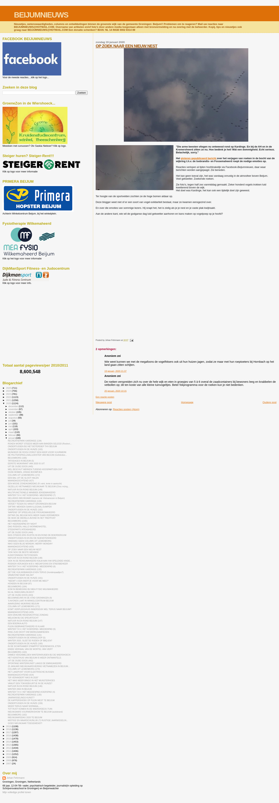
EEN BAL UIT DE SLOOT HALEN (23, 478)
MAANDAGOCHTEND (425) (21, 612)
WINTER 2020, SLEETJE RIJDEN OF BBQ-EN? (30, 640)
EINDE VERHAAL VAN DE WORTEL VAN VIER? (30, 649)
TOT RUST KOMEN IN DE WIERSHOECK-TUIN (30, 709)
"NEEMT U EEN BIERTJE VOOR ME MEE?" (28, 581)
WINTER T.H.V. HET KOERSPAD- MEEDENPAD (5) (32, 629)
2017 (9, 732)
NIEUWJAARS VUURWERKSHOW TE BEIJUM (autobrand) (35, 712)
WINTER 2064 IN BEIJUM (20, 689)
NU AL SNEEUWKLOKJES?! (21, 592)
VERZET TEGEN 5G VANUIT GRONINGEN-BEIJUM (32, 504)
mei (11, 426)
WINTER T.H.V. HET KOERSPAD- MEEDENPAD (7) (32, 495)
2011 (9, 751)
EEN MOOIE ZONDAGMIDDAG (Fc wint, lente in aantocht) (35, 483)
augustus (13, 418)
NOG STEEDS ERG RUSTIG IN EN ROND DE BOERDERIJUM (37, 535)
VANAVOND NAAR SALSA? (21, 575)
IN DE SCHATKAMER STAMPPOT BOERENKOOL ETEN (34, 646)
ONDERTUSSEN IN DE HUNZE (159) (25, 703)
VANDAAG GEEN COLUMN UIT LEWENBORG (29, 541)
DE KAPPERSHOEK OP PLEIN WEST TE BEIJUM (31, 700)
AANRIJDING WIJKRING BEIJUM (23, 603)
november (14, 409)
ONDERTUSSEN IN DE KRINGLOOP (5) (26, 637)
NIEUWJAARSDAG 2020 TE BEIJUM (25, 717)
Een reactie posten (105, 397)
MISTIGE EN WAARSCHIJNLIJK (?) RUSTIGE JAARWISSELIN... (38, 720)
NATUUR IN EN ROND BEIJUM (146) (25, 686)
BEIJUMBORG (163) (17, 652)
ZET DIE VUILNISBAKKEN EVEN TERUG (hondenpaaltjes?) (36, 572)
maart (12, 432)
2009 (9, 757)
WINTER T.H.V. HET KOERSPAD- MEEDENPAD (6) (32, 566)
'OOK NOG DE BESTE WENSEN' (23, 552)
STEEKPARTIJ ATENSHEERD (22, 529)
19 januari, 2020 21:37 (115, 371)
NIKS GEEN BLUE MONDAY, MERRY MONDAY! (30, 543)
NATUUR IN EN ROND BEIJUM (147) (25, 621)
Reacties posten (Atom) (126, 409)
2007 (9, 763)
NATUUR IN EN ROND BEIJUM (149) (25, 489)
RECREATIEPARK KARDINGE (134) (25, 441)
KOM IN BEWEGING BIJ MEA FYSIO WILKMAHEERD (33, 589)
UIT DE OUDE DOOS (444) (20, 532)
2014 (9, 741)
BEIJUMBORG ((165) (17, 521)
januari (12, 438)
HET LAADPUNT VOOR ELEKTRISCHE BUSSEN (31, 672)
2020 (9, 403)
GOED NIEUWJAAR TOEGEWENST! (25, 723)
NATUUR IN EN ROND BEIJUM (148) (25, 558)
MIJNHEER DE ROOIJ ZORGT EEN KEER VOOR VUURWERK (37, 452)
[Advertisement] (20, 305)
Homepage (187, 402)
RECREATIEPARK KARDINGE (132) (25, 569)
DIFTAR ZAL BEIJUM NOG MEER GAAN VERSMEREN (33, 515)
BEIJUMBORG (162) (17, 714)
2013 (9, 744)
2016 (9, 735)
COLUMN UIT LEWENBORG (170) (24, 669)
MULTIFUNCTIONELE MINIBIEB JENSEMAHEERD (31, 492)
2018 (9, 729)
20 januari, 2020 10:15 (115, 391)
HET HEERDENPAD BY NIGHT (22, 524)
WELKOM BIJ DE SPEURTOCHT (23, 618)
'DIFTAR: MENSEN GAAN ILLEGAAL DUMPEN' (30, 506)
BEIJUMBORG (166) (17, 458)
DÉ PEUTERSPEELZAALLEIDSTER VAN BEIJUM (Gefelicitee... (37, 455)
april (11, 429)
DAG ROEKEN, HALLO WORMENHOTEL (27, 526)
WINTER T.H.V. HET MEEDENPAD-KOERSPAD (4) (31, 692)
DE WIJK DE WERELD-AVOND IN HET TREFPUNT (32, 518)
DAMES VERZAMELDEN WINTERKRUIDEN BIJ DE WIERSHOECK (39, 655)
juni (10, 423)
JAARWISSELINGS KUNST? (21, 697)
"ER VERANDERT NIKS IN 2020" (23, 677)
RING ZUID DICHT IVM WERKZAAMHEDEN (28, 632)
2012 (9, 748)
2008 (9, 760)
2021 (9, 400)
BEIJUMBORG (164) (17, 586)
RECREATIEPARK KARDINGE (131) (25, 635)
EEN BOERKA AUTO (17, 623)
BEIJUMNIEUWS (41, 15)
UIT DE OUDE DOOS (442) (20, 660)
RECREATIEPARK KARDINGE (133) (25, 501)
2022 (9, 397)
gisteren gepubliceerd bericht (199, 158)
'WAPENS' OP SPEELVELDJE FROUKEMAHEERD (31, 512)
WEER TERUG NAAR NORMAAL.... (24, 706)
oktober (12, 412)
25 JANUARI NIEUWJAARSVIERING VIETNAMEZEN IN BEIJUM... (39, 666)
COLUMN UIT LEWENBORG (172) (24, 475)
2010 (9, 754)
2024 (9, 391)
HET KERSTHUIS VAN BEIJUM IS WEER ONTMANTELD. (34, 657)
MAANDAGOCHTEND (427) (21, 480)
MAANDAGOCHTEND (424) (21, 675)
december (14, 406)
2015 (9, 738)
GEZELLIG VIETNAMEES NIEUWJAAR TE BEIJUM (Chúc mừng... (38, 486)
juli (10, 420)
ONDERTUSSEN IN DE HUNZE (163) (25, 449)
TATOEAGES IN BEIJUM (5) (21, 461)
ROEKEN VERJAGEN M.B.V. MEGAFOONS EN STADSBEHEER (38, 564)
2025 (9, 388)
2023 (9, 394)
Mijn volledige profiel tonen (17, 792)
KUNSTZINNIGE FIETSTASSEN (23, 555)
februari (13, 435)
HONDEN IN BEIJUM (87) (20, 583)
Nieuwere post (104, 402)
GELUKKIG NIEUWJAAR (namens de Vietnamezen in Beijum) (36, 498)
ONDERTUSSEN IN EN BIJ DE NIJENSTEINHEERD (32, 538)
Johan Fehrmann (15, 778)
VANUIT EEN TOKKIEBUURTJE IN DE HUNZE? (30, 683)
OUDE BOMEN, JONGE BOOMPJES (25, 472)
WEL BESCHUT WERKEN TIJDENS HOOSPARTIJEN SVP (35, 469)
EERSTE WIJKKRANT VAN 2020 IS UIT (26, 463)
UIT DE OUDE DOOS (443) (20, 595)
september (14, 415)
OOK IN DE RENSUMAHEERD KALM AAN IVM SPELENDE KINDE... (40, 561)
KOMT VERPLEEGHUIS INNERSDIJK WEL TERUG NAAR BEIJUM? (39, 609)
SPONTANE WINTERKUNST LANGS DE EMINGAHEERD (34, 663)
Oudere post (269, 402)
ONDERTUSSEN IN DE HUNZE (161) (25, 578)
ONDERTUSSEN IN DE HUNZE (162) (25, 509)
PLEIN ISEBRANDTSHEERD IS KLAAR (26, 626)
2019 (9, 726)
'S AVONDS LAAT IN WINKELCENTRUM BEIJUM (30, 600)
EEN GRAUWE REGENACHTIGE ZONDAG (28, 615)
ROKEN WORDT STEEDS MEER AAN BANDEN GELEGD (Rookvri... (40, 443)
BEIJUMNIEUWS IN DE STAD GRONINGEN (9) (30, 598)
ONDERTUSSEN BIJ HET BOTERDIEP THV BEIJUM (32, 446)
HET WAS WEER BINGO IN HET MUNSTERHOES (31, 680)
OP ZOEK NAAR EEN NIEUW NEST (126, 46)
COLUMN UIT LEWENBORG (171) (24, 606)
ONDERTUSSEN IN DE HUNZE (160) (25, 643)
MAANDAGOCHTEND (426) (21, 546)
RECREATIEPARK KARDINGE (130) (25, 694)
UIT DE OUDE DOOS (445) (20, 466)
